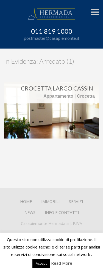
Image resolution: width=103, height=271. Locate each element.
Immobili (50, 201)
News (29, 212)
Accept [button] (41, 263)
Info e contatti (62, 212)
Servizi (76, 201)
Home (26, 201)
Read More (61, 263)
